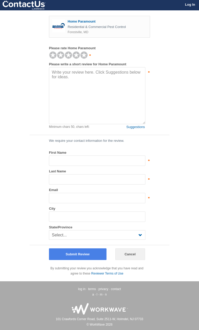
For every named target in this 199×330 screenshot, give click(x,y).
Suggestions (135, 127)
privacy (103, 289)
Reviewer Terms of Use (107, 273)
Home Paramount (82, 21)
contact (116, 289)
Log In (190, 4)
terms (92, 289)
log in (82, 289)
